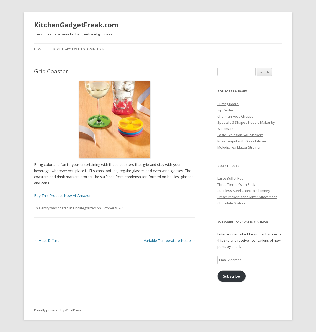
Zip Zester (225, 110)
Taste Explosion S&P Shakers (240, 135)
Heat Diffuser (47, 240)
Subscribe (231, 276)
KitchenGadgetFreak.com (76, 24)
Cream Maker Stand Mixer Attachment (247, 197)
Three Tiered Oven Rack (236, 184)
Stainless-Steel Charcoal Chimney (243, 190)
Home (38, 49)
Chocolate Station (231, 203)
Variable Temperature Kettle (169, 240)
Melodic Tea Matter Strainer (239, 147)
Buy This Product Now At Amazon (62, 195)
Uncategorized (84, 208)
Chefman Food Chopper (236, 116)
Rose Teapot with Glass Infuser (78, 49)
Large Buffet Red (230, 178)
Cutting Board (228, 104)
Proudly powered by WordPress (57, 310)
